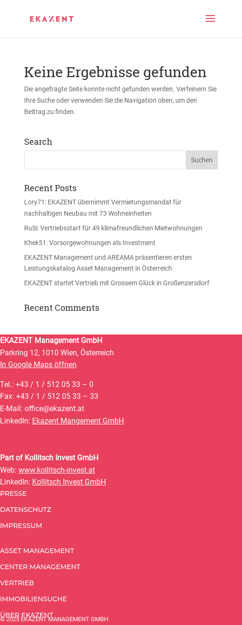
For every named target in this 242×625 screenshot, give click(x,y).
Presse (13, 493)
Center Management (40, 567)
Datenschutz (26, 509)
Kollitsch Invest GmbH (69, 481)
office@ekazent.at (54, 408)
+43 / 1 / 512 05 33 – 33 (57, 396)
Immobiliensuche (33, 599)
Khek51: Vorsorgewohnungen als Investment (90, 242)
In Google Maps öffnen (38, 364)
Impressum (21, 525)
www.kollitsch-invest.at (56, 470)
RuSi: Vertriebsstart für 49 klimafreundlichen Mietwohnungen (113, 228)
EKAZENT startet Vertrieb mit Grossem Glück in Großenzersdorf (116, 283)
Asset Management (37, 550)
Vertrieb (17, 583)
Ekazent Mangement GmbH (78, 420)
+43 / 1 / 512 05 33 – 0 (55, 384)
